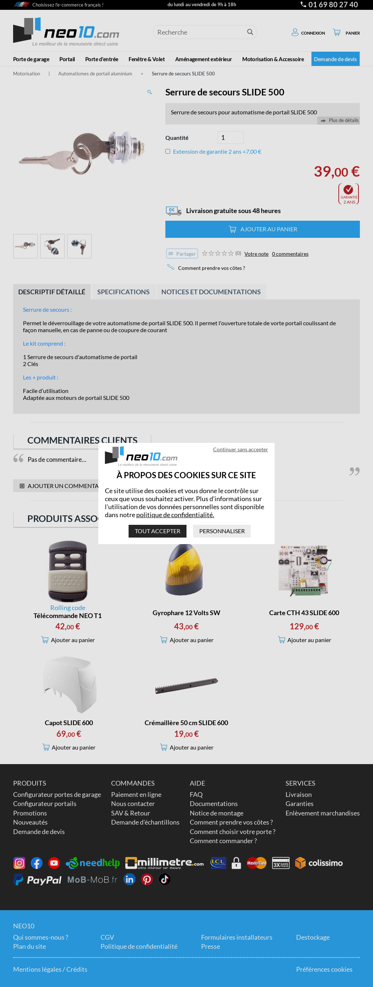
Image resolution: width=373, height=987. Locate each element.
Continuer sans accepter (240, 449)
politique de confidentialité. (175, 515)
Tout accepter (157, 530)
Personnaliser (222, 530)
